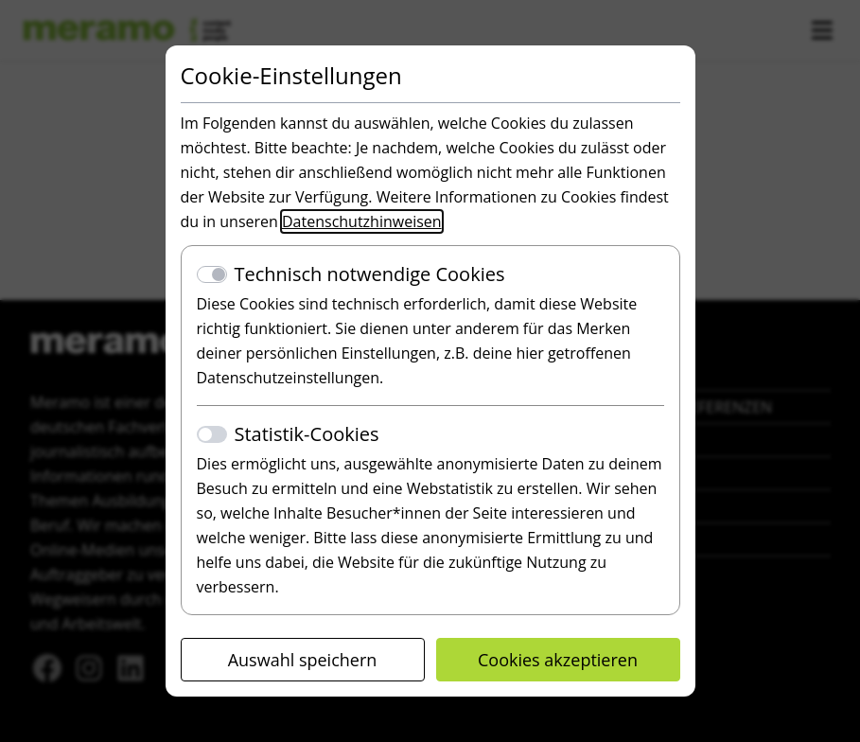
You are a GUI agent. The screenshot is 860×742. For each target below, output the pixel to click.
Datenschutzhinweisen (362, 221)
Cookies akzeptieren (558, 659)
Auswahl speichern (302, 659)
